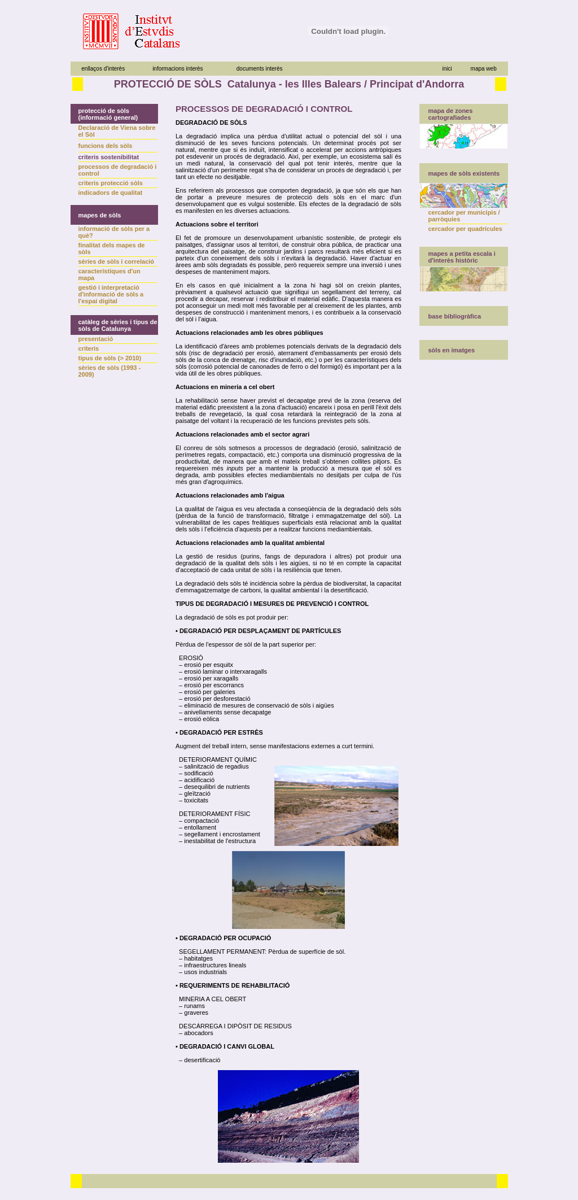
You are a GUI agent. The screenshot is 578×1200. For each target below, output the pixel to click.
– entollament (196, 827)
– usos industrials (201, 971)
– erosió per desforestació (213, 698)
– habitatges (194, 958)
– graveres (192, 1012)
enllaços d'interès (103, 69)
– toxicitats (192, 800)
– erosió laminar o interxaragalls (221, 671)
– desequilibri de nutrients (212, 786)
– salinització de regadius (212, 766)
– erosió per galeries (205, 691)
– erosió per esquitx (204, 664)
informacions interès (177, 69)
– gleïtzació (193, 793)
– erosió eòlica (197, 718)
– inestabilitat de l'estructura (216, 840)
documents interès (260, 69)
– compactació (197, 820)
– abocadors (194, 1032)
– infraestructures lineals (211, 965)
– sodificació (194, 773)
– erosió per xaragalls (207, 678)
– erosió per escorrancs (210, 685)
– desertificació (198, 1060)
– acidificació (195, 779)
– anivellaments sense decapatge (223, 712)
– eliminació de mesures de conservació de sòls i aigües (255, 705)
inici (447, 69)
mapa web (484, 69)
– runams (190, 1005)
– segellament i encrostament (218, 834)
